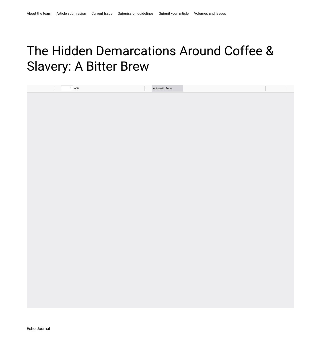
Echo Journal (38, 328)
